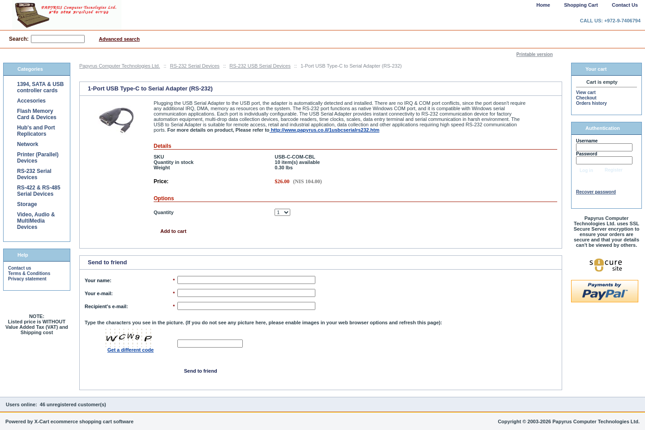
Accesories (31, 101)
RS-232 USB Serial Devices (259, 66)
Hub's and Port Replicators (36, 131)
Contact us (19, 268)
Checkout (586, 97)
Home (543, 5)
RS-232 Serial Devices (194, 66)
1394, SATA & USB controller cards (40, 87)
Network (27, 144)
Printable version (534, 54)
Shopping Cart (581, 5)
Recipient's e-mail (105, 306)
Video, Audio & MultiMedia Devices (36, 220)
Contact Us (625, 5)
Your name (97, 280)
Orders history (591, 103)
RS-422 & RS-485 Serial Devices (38, 191)
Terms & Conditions (29, 273)
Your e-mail (98, 293)
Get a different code (131, 350)
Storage (27, 204)
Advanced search (119, 39)
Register (614, 170)
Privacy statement (27, 278)
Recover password (596, 191)
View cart (586, 92)
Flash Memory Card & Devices (36, 114)
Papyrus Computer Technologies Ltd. (119, 66)
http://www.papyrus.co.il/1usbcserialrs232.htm (324, 130)
